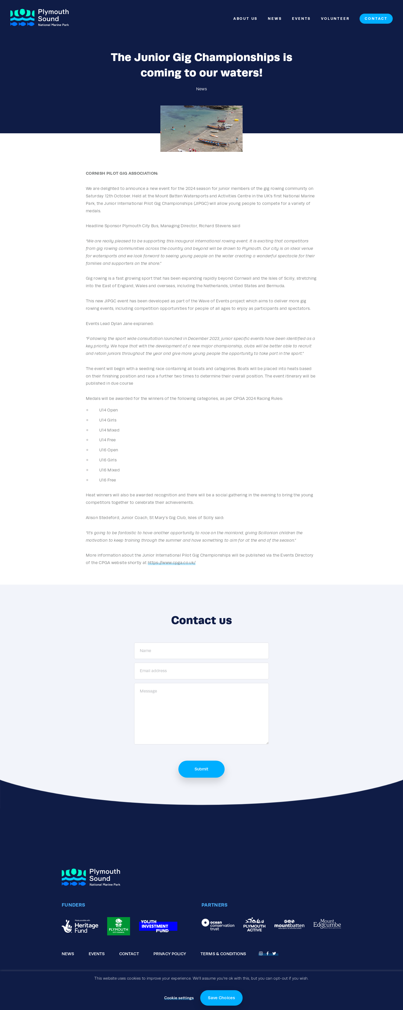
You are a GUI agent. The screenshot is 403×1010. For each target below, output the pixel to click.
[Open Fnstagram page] (261, 952)
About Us (245, 18)
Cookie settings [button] (179, 998)
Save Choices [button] (221, 997)
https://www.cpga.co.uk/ (172, 562)
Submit (201, 769)
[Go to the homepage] (39, 19)
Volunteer (335, 18)
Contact (376, 18)
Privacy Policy (169, 953)
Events (301, 18)
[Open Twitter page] (275, 952)
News (275, 18)
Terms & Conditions (223, 953)
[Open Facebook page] (268, 952)
